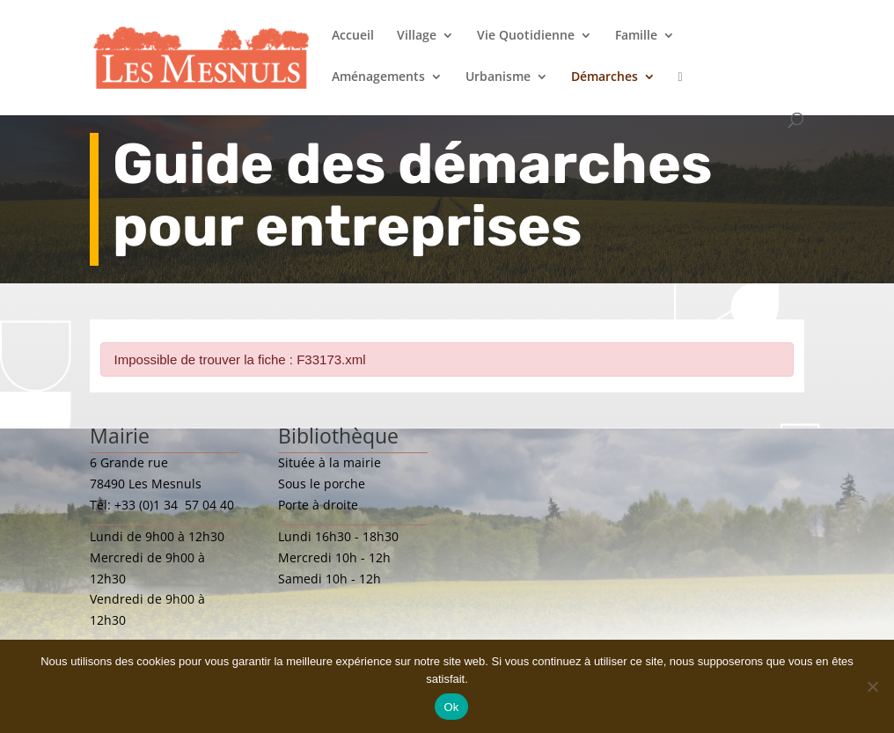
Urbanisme (498, 77)
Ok (450, 707)
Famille (636, 36)
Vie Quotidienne (526, 36)
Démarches (604, 77)
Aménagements (378, 77)
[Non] (872, 686)
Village (416, 36)
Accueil (353, 36)
